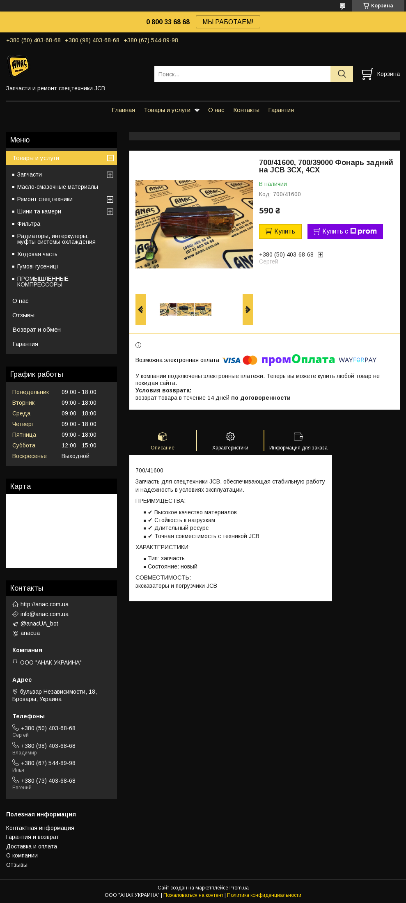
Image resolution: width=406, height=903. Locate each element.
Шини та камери (39, 211)
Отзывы (23, 315)
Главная (123, 109)
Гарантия (281, 109)
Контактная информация (40, 828)
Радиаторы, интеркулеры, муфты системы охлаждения (56, 239)
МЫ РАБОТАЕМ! (228, 21)
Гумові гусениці (37, 266)
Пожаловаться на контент (193, 895)
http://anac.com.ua (45, 604)
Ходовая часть (37, 254)
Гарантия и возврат (32, 837)
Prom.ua (239, 888)
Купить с (349, 231)
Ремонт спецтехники (45, 199)
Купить (284, 231)
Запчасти (29, 174)
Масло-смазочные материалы (57, 186)
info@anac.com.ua (45, 614)
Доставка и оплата (31, 846)
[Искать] (341, 74)
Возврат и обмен (36, 329)
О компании (22, 855)
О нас (216, 109)
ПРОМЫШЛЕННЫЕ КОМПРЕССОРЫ (43, 281)
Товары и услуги (167, 109)
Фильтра (28, 223)
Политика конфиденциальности (264, 895)
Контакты (246, 109)
